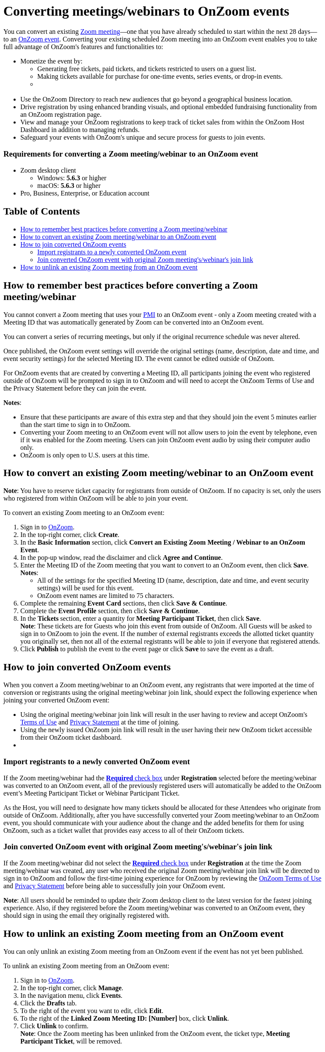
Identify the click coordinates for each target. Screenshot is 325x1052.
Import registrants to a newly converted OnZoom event (111, 252)
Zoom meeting (100, 31)
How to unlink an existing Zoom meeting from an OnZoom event (109, 267)
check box (134, 778)
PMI (149, 314)
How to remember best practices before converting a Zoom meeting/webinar (123, 229)
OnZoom (60, 527)
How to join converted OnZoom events (73, 244)
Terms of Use (38, 722)
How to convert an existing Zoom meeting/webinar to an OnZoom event (118, 236)
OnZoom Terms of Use (290, 878)
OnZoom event (39, 39)
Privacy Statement (94, 722)
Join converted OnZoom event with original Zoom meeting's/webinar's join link (145, 259)
